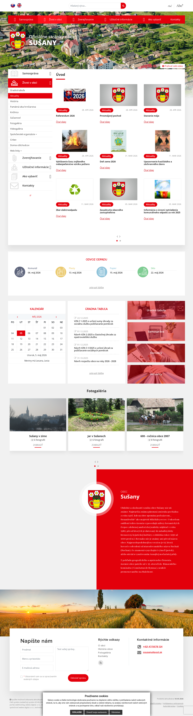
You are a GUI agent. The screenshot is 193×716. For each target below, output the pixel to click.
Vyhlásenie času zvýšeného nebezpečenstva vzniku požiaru (73, 163)
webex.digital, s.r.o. (32, 705)
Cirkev (13, 139)
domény (44, 705)
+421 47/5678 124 (153, 647)
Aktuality (14, 95)
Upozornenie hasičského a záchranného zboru (158, 163)
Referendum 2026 (65, 115)
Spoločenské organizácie (23, 134)
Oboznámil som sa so (40, 677)
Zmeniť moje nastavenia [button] (96, 712)
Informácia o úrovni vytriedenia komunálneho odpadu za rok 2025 (162, 211)
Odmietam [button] (116, 712)
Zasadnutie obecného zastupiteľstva (111, 211)
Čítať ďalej (61, 121)
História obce (105, 649)
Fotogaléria (16, 123)
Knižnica (14, 112)
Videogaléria (16, 128)
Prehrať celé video (172, 66)
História (14, 101)
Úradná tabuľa (17, 90)
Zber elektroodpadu (66, 209)
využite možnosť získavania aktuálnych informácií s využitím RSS (36, 699)
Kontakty (175, 19)
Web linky (16, 150)
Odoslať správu (78, 677)
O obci (101, 645)
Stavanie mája (151, 115)
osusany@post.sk (153, 652)
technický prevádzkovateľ (45, 707)
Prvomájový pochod (110, 115)
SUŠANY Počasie (37, 373)
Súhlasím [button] (77, 712)
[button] (23, 19)
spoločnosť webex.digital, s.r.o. (22, 707)
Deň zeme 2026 (108, 161)
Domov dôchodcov (19, 145)
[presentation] (117, 236)
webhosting (20, 705)
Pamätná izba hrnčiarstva (23, 106)
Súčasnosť (15, 117)
